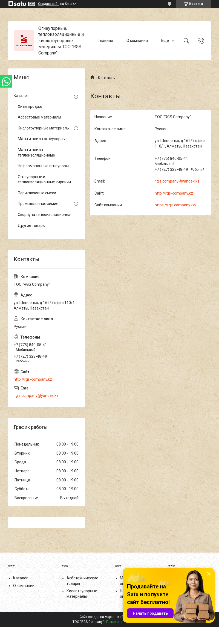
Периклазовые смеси (37, 193)
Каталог (21, 95)
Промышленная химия (38, 203)
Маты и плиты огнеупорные (43, 139)
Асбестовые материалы (39, 117)
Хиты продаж (30, 106)
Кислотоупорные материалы (44, 128)
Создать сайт (48, 4)
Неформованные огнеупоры (43, 166)
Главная (106, 40)
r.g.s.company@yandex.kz (177, 181)
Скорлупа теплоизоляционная (45, 214)
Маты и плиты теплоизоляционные (36, 152)
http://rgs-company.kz (174, 193)
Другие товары (31, 225)
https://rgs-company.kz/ (176, 205)
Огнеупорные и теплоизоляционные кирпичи (44, 179)
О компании (137, 40)
